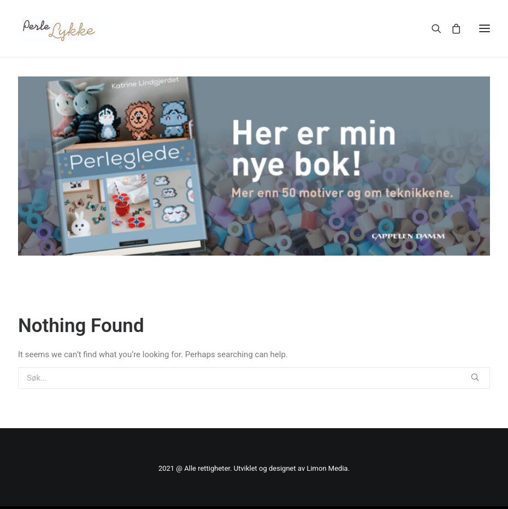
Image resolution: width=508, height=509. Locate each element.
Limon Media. (328, 468)
